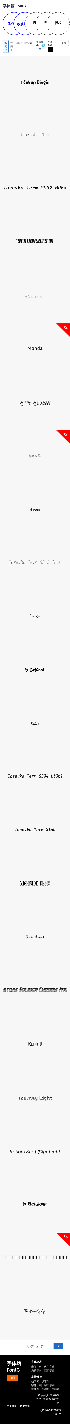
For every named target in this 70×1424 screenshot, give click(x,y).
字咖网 (45, 1389)
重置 (63, 43)
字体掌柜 (49, 1385)
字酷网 (56, 1389)
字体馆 (35, 1389)
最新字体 (36, 1366)
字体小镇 (36, 1385)
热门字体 (49, 1366)
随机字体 (49, 1370)
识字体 (45, 1381)
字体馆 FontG (14, 6)
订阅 (12, 1377)
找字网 (35, 1381)
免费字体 (36, 1370)
